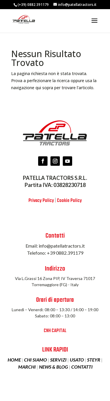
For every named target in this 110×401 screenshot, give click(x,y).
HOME (14, 359)
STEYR (93, 359)
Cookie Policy (69, 201)
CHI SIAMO (35, 359)
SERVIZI (58, 359)
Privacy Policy (41, 201)
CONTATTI (82, 366)
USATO (77, 359)
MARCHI (27, 366)
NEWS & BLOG (53, 366)
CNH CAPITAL (55, 331)
